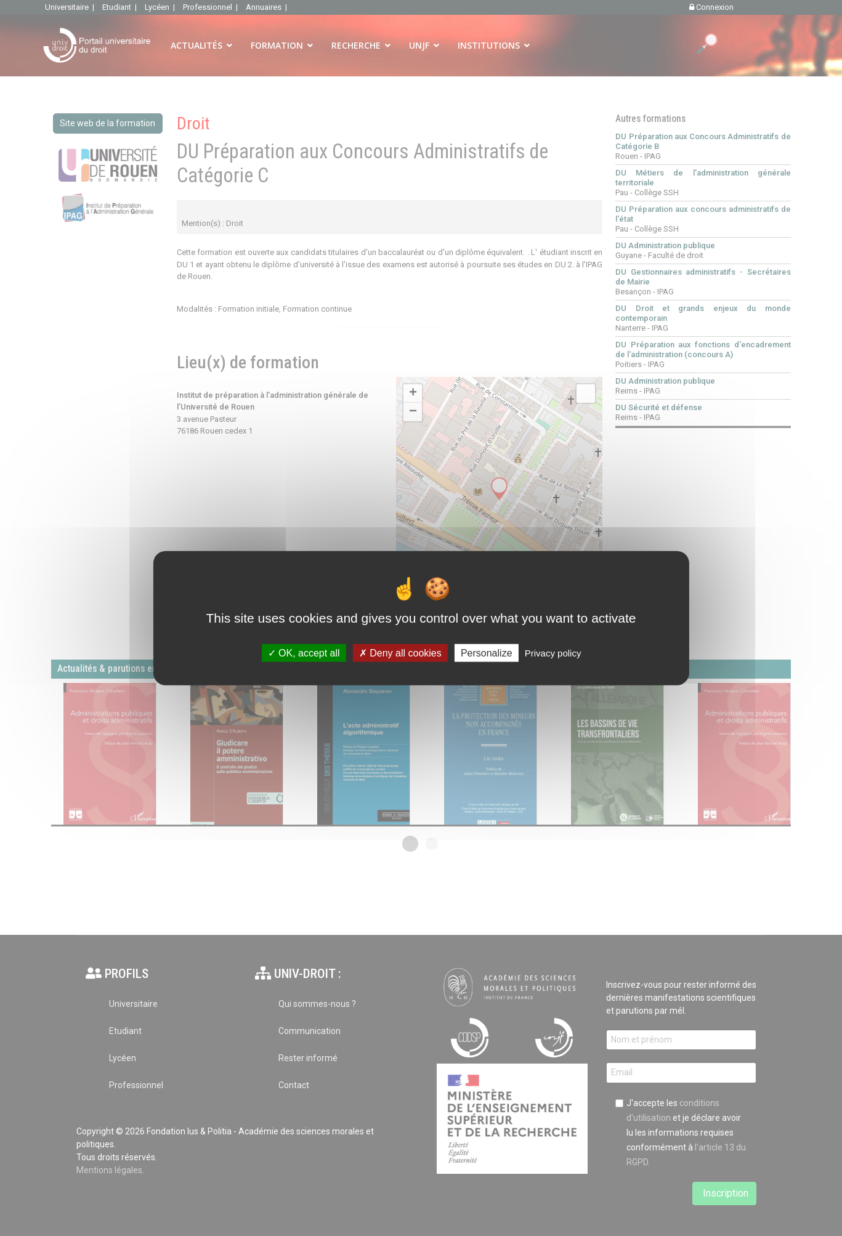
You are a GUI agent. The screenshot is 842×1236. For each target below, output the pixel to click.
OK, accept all (304, 653)
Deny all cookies (400, 653)
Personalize (486, 653)
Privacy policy (553, 653)
